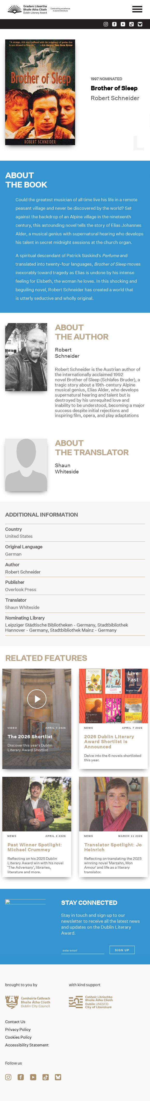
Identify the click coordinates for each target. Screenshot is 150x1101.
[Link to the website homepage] (39, 9)
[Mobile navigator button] (137, 9)
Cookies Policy (18, 1037)
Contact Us (15, 1022)
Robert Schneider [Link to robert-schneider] (115, 98)
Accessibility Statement (27, 1045)
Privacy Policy (18, 1029)
